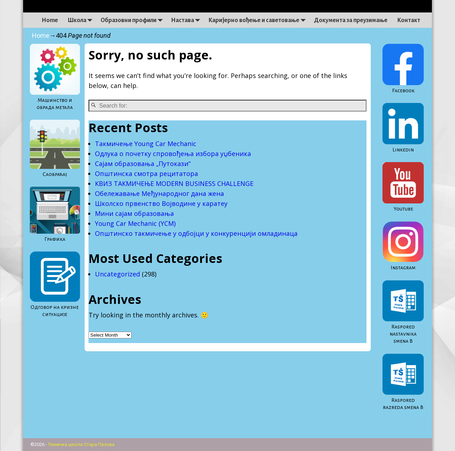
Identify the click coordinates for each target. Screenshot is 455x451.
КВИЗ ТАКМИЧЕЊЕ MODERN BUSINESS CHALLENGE (174, 183)
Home (50, 20)
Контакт (408, 20)
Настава (187, 20)
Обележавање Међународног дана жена (159, 193)
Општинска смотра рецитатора (146, 173)
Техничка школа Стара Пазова (81, 444)
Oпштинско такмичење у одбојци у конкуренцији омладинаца (196, 233)
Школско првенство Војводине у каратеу (161, 203)
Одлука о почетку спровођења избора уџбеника (173, 153)
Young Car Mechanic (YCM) (135, 223)
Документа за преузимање (350, 20)
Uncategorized (117, 274)
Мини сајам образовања (134, 213)
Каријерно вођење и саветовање (258, 20)
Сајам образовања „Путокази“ (143, 163)
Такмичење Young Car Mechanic (147, 143)
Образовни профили (133, 20)
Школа (82, 20)
